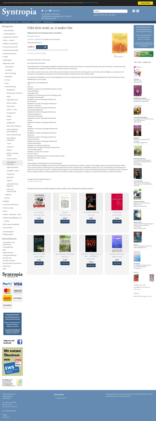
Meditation (9, 77)
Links (4, 269)
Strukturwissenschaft (11, 50)
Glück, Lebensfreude (14, 135)
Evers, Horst (91, 215)
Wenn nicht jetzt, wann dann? (65, 254)
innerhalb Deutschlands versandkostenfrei (50, 50)
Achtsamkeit (9, 67)
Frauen (9, 119)
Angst (9, 96)
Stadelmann (31, 39)
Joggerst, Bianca (35, 36)
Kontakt (5, 415)
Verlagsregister (8, 234)
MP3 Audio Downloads (11, 224)
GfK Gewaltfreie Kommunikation (12, 130)
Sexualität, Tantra (13, 171)
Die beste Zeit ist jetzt (117, 254)
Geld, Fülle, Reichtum (14, 126)
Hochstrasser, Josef (65, 215)
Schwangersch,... (37, 22)
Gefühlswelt (11, 123)
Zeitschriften (8, 228)
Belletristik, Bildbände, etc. (13, 218)
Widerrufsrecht (8, 252)
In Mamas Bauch (61, 398)
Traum (9, 143)
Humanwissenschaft (11, 47)
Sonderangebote (9, 34)
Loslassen (10, 147)
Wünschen (10, 177)
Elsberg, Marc (91, 259)
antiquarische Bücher (11, 37)
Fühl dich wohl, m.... (49, 22)
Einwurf (65, 212)
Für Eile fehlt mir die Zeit (91, 212)
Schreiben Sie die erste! (34, 181)
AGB (4, 250)
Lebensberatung (25, 22)
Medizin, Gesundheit (11, 44)
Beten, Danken (12, 103)
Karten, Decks (8, 208)
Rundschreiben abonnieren (12, 263)
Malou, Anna (64, 257)
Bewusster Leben (14, 22)
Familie (9, 116)
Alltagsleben (11, 90)
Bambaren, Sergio (117, 257)
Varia (5, 211)
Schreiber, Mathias (39, 257)
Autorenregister (8, 232)
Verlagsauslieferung (9, 255)
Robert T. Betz (12, 109)
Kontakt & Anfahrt (9, 261)
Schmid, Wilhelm (117, 215)
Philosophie (8, 60)
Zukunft (9, 180)
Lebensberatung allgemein (12, 185)
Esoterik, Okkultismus (11, 205)
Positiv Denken (12, 159)
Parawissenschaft (10, 53)
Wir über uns (7, 258)
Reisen (7, 198)
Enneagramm (11, 113)
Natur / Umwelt (9, 40)
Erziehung (8, 70)
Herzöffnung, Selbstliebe (11, 139)
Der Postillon (39, 212)
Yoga (7, 83)
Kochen (7, 80)
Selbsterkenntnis (12, 167)
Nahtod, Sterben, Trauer (13, 154)
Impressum (7, 266)
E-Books (6, 221)
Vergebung (10, 174)
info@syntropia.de (50, 18)
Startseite (4, 22)
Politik (6, 57)
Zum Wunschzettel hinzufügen (36, 53)
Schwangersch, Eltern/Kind (12, 163)
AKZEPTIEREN (145, 3)
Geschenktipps (9, 30)
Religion (6, 201)
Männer (9, 150)
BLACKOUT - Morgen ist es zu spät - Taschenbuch (91, 255)
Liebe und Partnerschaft (11, 190)
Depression (11, 106)
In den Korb (41, 47)
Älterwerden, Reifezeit (14, 93)
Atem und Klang (10, 73)
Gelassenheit (117, 212)
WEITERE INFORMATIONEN (121, 3)
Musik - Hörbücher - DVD (12, 214)
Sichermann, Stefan (39, 215)
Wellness (8, 195)
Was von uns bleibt (39, 254)
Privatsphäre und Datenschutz (9, 243)
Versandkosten (8, 247)
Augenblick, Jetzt (12, 100)
